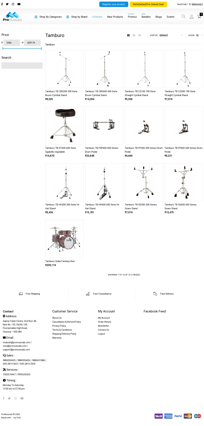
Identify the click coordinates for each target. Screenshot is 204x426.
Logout (101, 334)
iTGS (18, 417)
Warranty (57, 338)
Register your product (113, 4)
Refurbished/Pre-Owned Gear (148, 4)
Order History (104, 322)
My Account (104, 318)
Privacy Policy (59, 326)
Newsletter (103, 326)
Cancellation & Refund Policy (66, 322)
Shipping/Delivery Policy (64, 334)
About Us (57, 318)
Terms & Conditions (62, 330)
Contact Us (103, 330)
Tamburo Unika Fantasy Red (59, 261)
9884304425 (197, 4)
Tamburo (50, 44)
